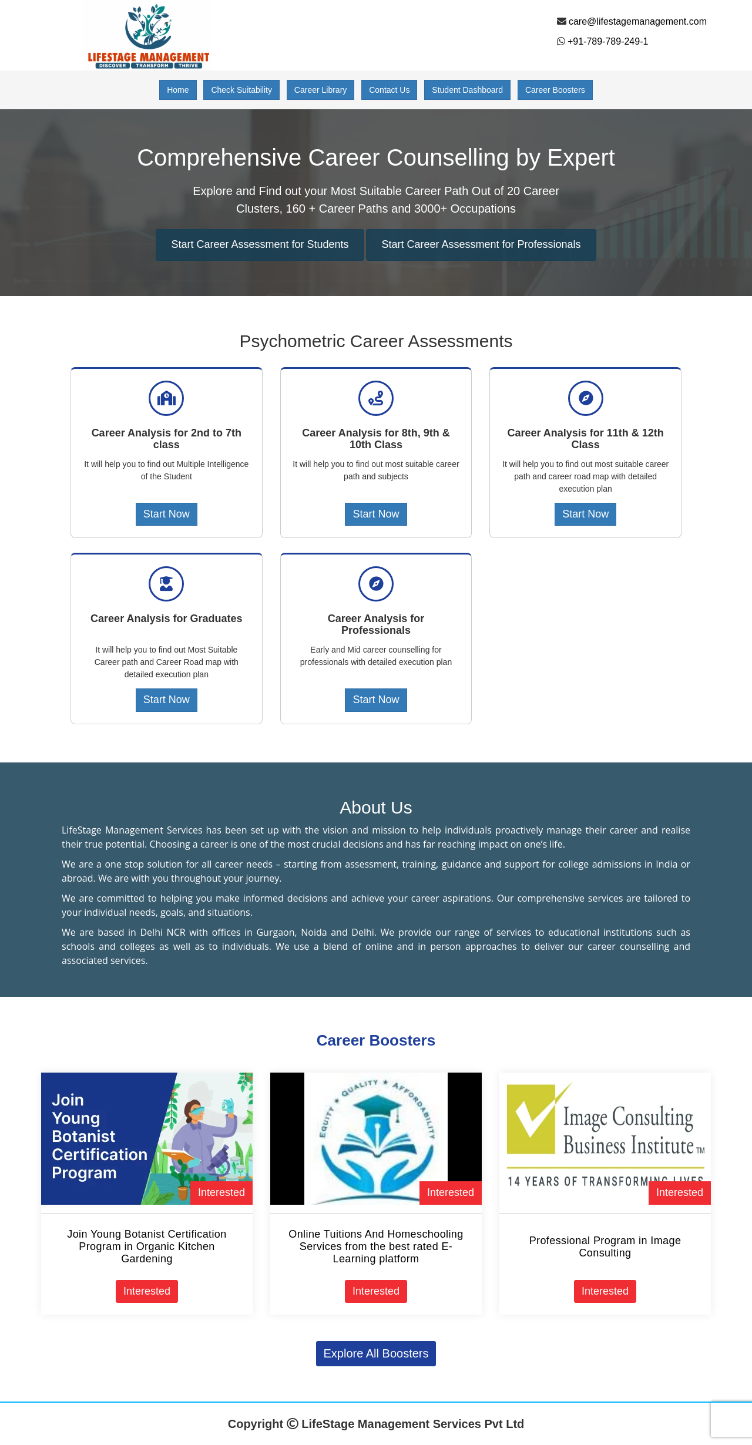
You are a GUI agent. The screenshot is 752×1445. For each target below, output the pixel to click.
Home (178, 90)
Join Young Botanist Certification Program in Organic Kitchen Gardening (146, 1246)
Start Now (166, 514)
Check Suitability (241, 90)
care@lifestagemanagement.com (638, 21)
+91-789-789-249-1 (608, 41)
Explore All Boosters (376, 1353)
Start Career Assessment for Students (259, 244)
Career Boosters (555, 90)
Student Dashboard (467, 90)
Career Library (320, 90)
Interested (221, 1192)
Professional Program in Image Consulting (605, 1247)
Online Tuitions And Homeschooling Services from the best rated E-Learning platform (375, 1246)
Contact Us (389, 90)
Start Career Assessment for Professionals (480, 244)
